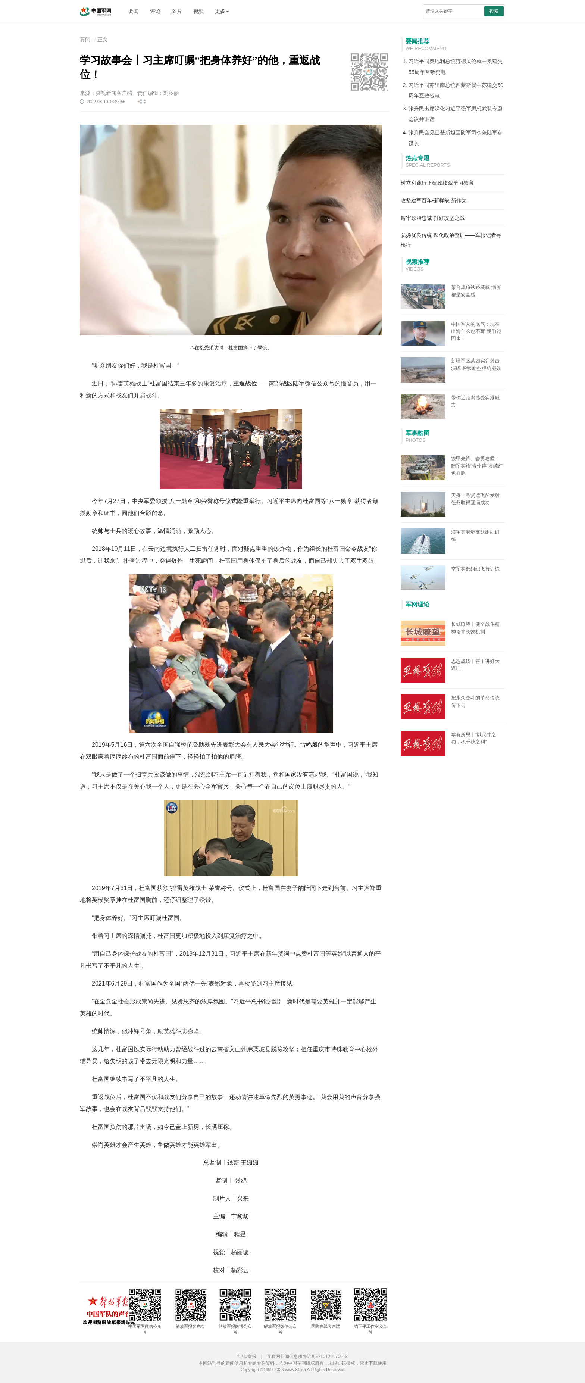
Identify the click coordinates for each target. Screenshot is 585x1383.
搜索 (493, 11)
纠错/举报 (246, 1356)
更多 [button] (222, 11)
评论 (155, 11)
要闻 (133, 11)
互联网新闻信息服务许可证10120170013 (307, 1356)
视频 (198, 11)
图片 (177, 11)
